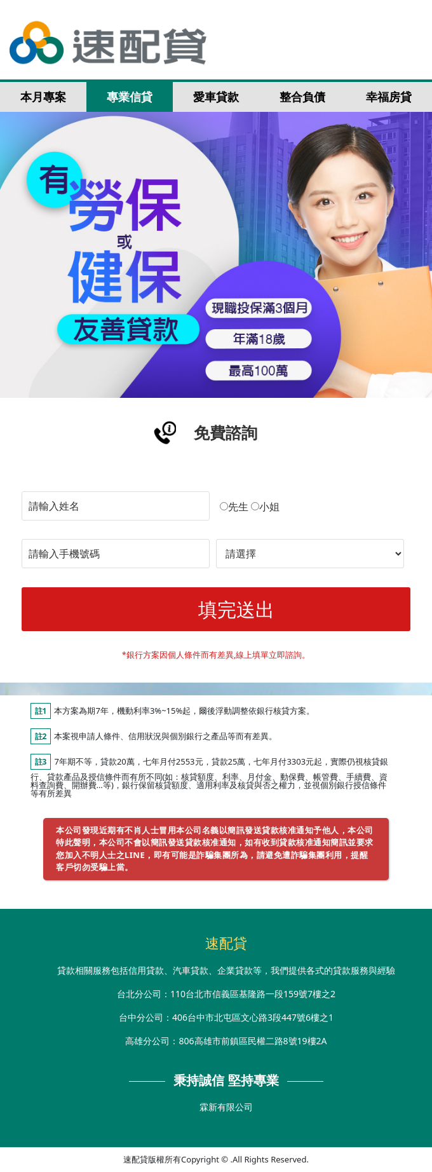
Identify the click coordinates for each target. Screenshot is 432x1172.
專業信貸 (129, 96)
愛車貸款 (216, 96)
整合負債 (302, 96)
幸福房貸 (389, 96)
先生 (234, 507)
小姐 (265, 507)
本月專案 (43, 96)
